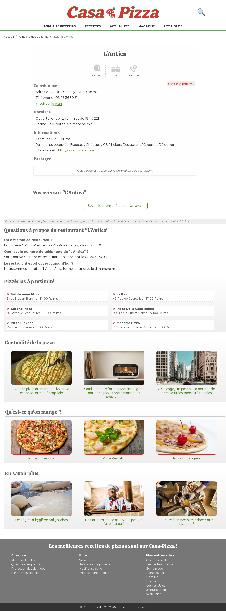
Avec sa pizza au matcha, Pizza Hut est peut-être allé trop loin (41, 373)
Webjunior (153, 594)
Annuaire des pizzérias (33, 36)
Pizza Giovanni (22, 323)
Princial (151, 581)
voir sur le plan (51, 103)
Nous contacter (90, 560)
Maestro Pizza (128, 323)
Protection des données (28, 568)
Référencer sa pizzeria (94, 564)
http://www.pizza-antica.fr (77, 150)
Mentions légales (23, 560)
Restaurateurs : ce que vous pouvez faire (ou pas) (114, 503)
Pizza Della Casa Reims (135, 309)
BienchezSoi (155, 573)
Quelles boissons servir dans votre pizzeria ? (186, 503)
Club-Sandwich (156, 560)
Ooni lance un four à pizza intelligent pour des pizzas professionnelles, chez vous (114, 375)
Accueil (9, 36)
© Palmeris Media (91, 607)
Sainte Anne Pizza (25, 294)
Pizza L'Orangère (186, 440)
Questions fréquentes (26, 564)
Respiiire (152, 577)
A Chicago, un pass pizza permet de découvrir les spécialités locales (186, 373)
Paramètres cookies (25, 573)
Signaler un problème (181, 83)
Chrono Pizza (21, 309)
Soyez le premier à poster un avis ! (115, 206)
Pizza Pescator (114, 440)
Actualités (120, 26)
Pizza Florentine (41, 440)
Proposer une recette (94, 573)
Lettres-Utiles (155, 585)
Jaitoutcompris (156, 590)
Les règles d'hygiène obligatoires (41, 501)
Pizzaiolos (172, 26)
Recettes (93, 26)
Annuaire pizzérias (60, 26)
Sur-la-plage (154, 568)
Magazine (146, 26)
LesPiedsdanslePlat (160, 564)
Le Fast (123, 294)
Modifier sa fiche (90, 568)
